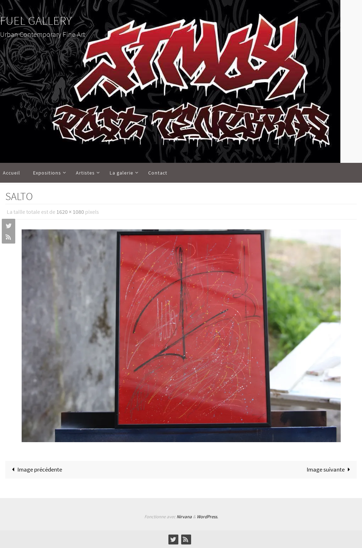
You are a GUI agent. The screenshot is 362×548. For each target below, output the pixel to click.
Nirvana (184, 517)
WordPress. (207, 517)
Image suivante (330, 469)
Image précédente (35, 469)
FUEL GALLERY (36, 20)
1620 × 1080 (70, 211)
